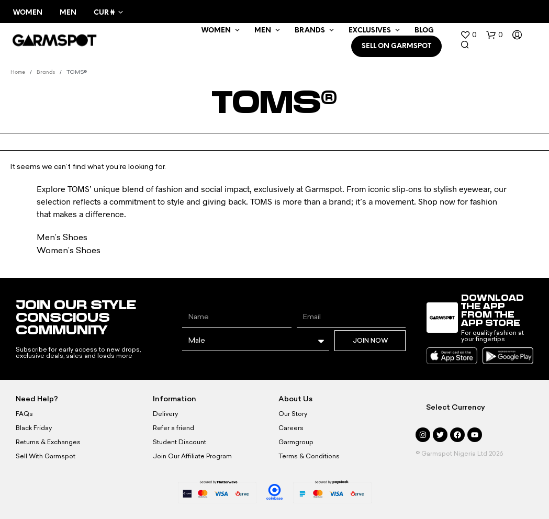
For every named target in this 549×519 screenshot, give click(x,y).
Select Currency (455, 407)
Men (68, 12)
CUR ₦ (104, 12)
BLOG (424, 30)
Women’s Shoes (68, 250)
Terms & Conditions (309, 456)
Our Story (292, 414)
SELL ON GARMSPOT (396, 46)
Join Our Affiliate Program (192, 456)
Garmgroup (295, 442)
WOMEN (216, 30)
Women (27, 12)
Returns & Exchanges (48, 442)
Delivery (165, 414)
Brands (310, 30)
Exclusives (370, 30)
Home (17, 72)
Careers (291, 428)
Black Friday (34, 428)
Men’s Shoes (62, 237)
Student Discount (179, 442)
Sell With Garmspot (45, 456)
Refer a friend (173, 428)
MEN (262, 30)
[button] (468, 35)
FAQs (24, 414)
